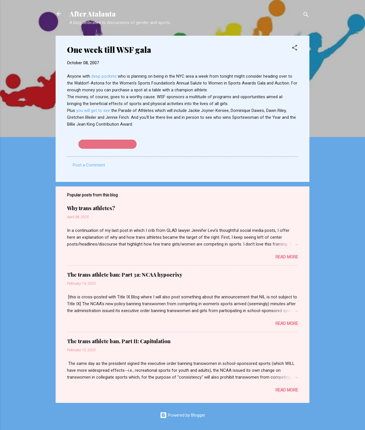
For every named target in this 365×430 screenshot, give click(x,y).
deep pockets (104, 76)
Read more (286, 257)
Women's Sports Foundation (107, 144)
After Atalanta (92, 13)
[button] (294, 48)
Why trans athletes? (91, 208)
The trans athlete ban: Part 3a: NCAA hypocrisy (124, 274)
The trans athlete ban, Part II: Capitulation (119, 341)
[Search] (306, 15)
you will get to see (93, 110)
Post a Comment (89, 165)
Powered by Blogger (182, 415)
